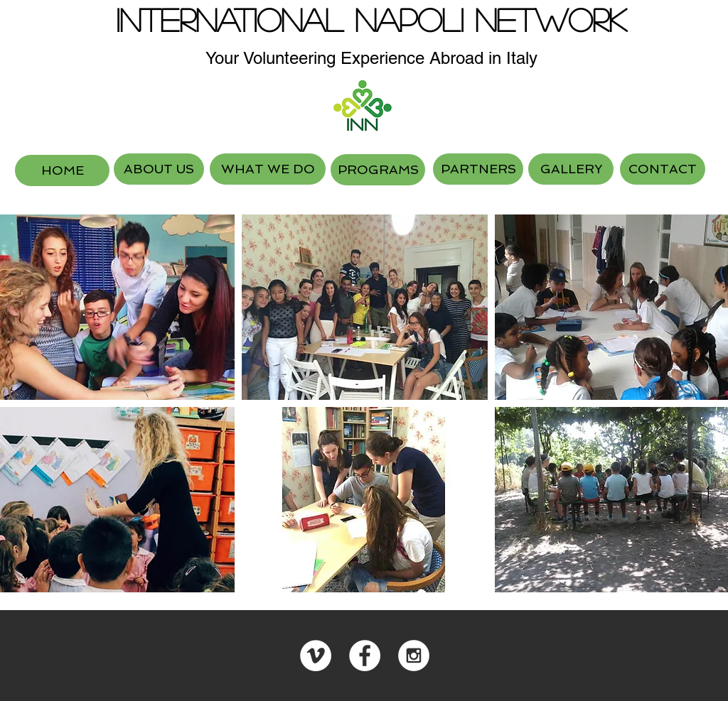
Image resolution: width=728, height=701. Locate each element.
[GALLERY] (571, 169)
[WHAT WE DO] (268, 169)
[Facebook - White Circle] (364, 655)
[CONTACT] (662, 169)
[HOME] (62, 170)
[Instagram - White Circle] (413, 655)
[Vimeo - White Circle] (315, 655)
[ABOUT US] (159, 169)
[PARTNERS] (478, 169)
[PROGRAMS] (378, 169)
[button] (365, 307)
